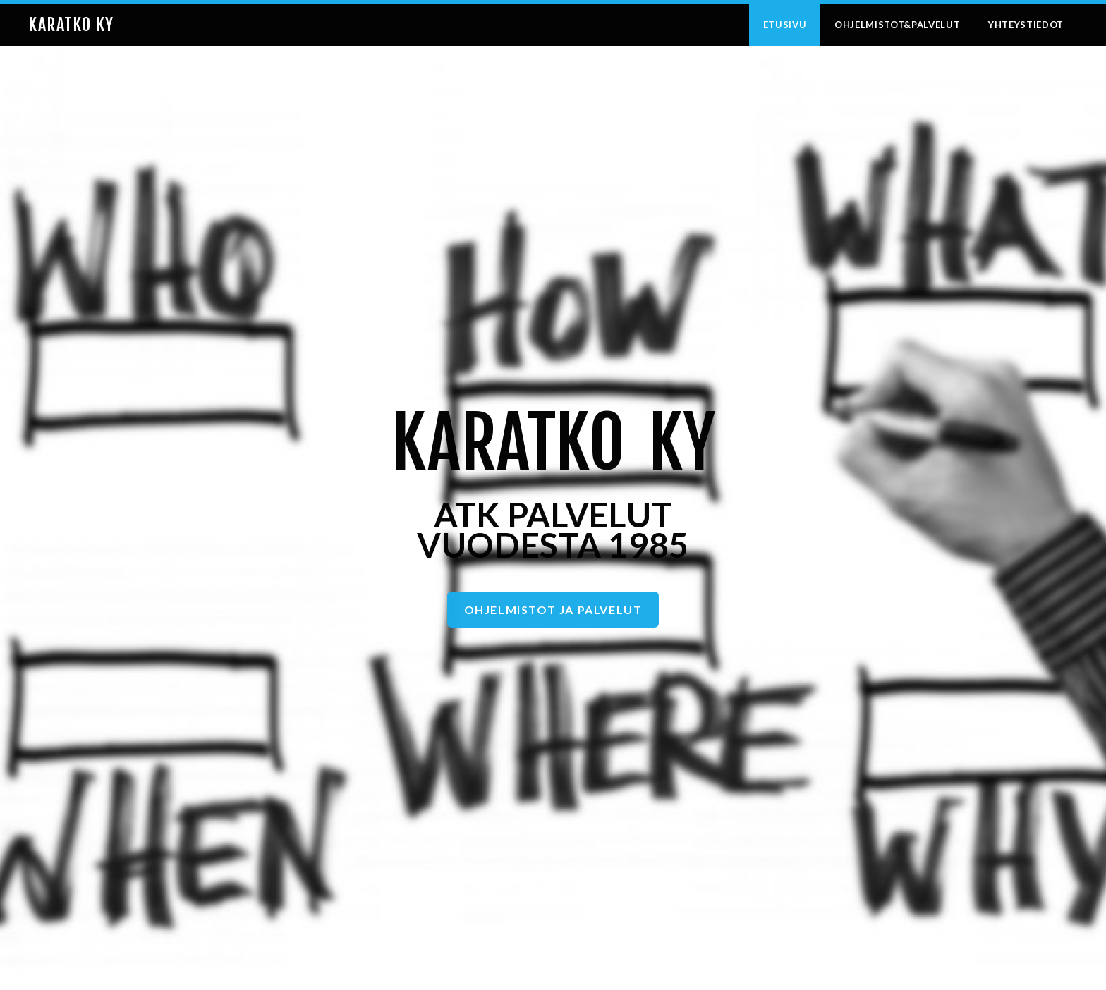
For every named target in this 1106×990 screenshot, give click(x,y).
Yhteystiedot (1026, 24)
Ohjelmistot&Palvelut (897, 24)
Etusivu (785, 24)
